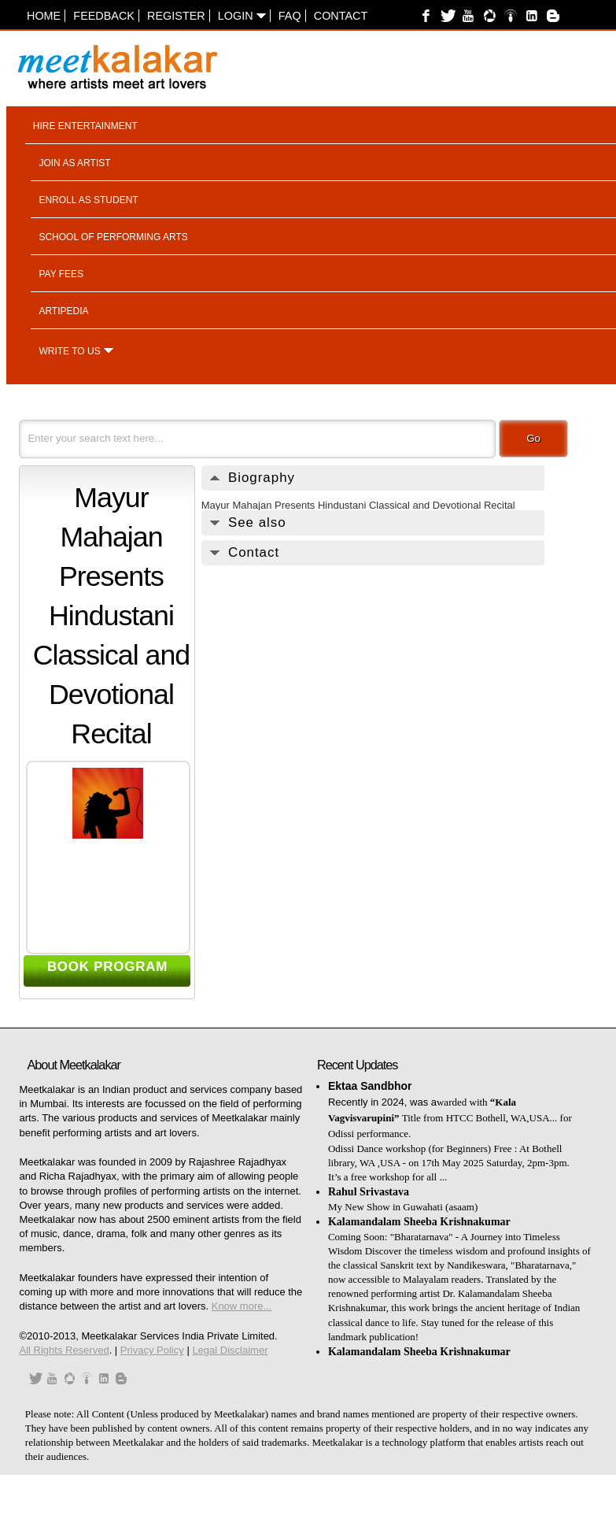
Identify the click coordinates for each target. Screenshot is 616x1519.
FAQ (289, 15)
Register (176, 15)
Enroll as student (88, 200)
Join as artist (74, 163)
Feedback (104, 15)
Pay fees (61, 274)
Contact (340, 15)
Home (44, 15)
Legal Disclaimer (229, 1350)
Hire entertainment (85, 126)
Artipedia (63, 311)
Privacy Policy (152, 1350)
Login (242, 15)
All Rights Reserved (64, 1350)
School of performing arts (113, 237)
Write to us (69, 351)
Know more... (242, 1306)
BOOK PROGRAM (107, 966)
